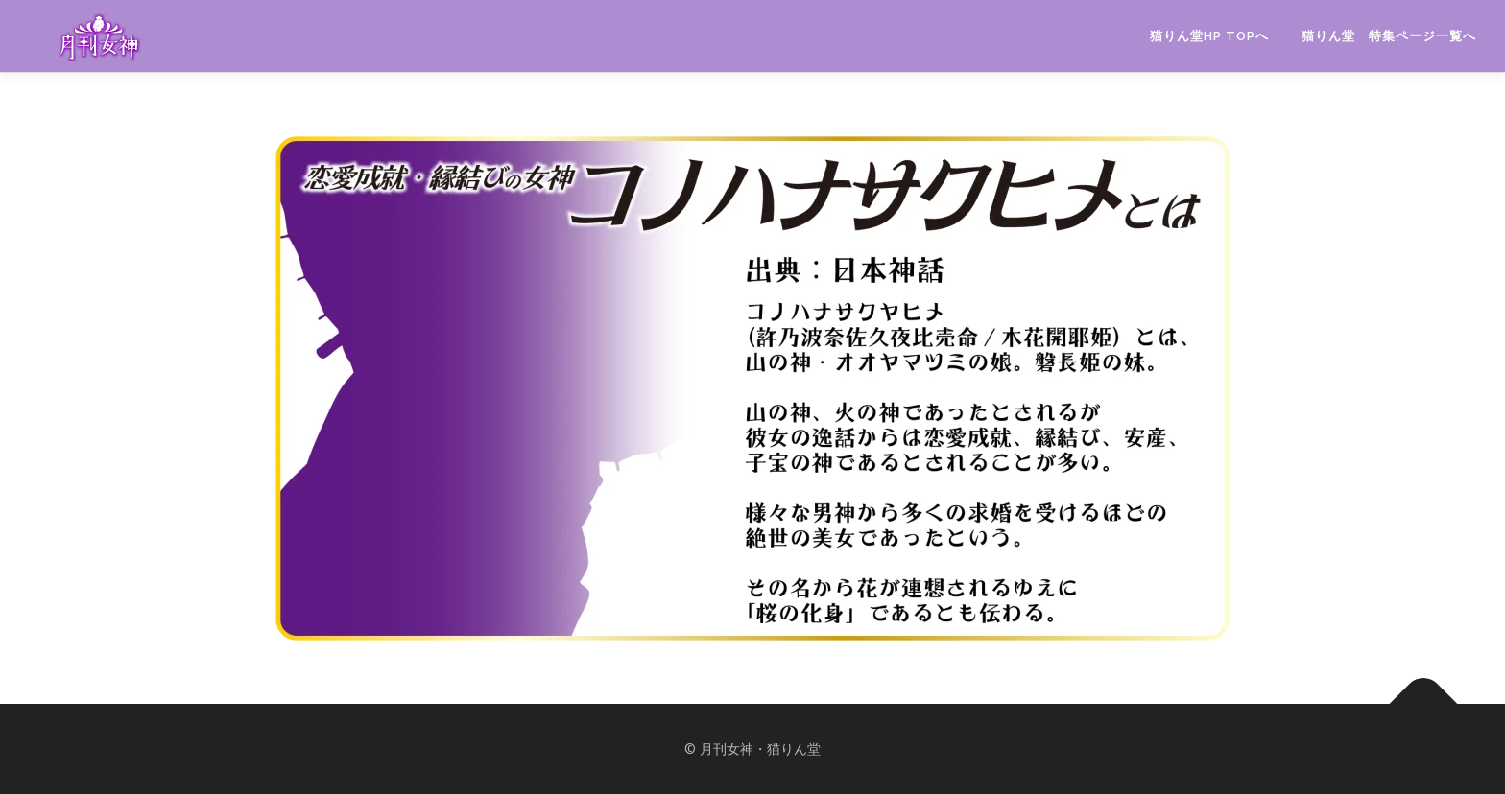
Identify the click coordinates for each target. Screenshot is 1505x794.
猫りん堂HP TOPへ (1209, 36)
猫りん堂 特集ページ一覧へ (1389, 36)
